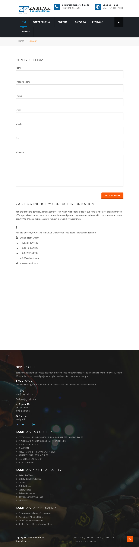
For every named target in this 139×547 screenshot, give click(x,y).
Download (97, 22)
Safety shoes (25, 490)
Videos (93, 541)
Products (63, 22)
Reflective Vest (26, 475)
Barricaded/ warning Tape (31, 497)
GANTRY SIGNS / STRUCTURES (33, 455)
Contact (25, 32)
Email (18, 110)
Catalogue (80, 22)
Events (108, 538)
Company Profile (41, 22)
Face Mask (24, 500)
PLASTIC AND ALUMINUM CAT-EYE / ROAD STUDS (42, 441)
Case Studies (80, 541)
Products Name (23, 82)
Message (20, 152)
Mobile (19, 124)
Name (18, 68)
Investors (78, 538)
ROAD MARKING (26, 462)
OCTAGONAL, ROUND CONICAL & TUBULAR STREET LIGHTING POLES (51, 437)
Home (23, 22)
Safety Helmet (25, 486)
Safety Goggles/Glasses (30, 479)
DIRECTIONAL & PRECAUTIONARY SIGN (37, 452)
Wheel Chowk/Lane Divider (31, 520)
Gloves (22, 482)
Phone (19, 96)
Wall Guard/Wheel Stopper (31, 517)
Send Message (112, 195)
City (17, 138)
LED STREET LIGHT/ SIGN (30, 459)
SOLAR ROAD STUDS (29, 444)
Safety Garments (27, 493)
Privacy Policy (94, 538)
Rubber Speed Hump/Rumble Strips (35, 524)
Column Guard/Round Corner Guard (35, 513)
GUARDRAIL (24, 448)
